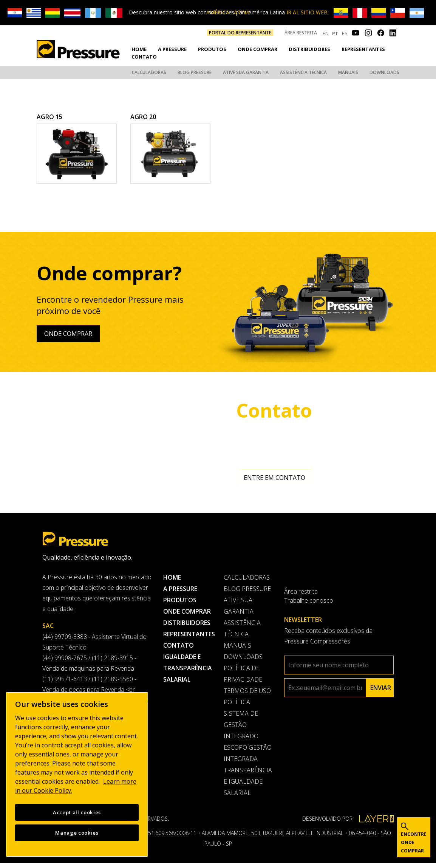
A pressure (172, 48)
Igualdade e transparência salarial (187, 666)
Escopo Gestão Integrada (248, 752)
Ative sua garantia (246, 72)
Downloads (384, 72)
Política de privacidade (243, 672)
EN (326, 33)
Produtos (212, 48)
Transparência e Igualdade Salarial (248, 780)
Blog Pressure (195, 72)
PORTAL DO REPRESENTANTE (240, 32)
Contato (144, 56)
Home (139, 48)
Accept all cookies (77, 812)
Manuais (348, 72)
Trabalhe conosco (308, 599)
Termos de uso (247, 689)
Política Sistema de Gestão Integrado (241, 718)
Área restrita (300, 32)
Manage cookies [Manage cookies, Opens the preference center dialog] (76, 832)
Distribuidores (309, 48)
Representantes (363, 48)
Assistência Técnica (303, 72)
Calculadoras (149, 72)
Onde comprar (257, 48)
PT (335, 33)
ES (345, 33)
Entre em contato (274, 476)
